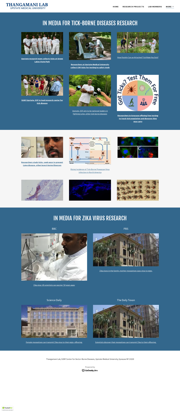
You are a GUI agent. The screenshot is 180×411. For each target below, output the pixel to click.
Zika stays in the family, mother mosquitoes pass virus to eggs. (125, 271)
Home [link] (116, 6)
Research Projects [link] (133, 6)
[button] (170, 6)
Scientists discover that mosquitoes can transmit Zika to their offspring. (126, 342)
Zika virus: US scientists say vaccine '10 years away (54, 285)
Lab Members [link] (155, 6)
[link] (27, 6)
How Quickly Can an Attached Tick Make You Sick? (137, 57)
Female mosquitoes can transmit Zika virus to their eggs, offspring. (54, 342)
